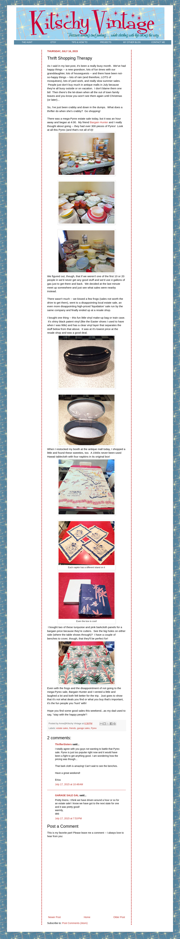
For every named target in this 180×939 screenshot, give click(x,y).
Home (87, 917)
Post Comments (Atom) (75, 923)
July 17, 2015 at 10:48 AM (69, 784)
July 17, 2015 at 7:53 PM (68, 818)
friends (72, 728)
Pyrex (93, 728)
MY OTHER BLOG (132, 42)
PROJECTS (105, 42)
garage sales (83, 728)
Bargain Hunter (99, 122)
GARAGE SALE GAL (67, 795)
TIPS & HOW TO (79, 42)
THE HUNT (27, 42)
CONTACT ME (158, 42)
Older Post (119, 917)
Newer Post (54, 917)
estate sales (62, 728)
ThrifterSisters (63, 744)
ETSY (53, 42)
